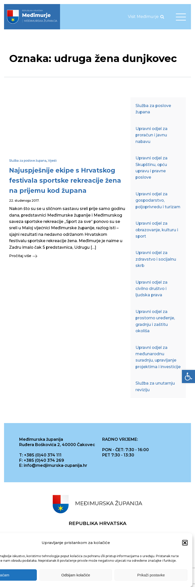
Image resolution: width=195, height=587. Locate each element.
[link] (188, 376)
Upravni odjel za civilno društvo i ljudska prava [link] (151, 289)
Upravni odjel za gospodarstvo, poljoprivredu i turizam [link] (157, 200)
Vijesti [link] (52, 160)
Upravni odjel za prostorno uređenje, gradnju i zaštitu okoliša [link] (155, 321)
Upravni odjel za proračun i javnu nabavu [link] (151, 135)
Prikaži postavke (151, 575)
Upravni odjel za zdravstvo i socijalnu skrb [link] (155, 259)
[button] (184, 543)
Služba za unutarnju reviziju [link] (155, 386)
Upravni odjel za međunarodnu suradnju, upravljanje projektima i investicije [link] (158, 357)
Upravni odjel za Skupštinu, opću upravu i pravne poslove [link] (151, 168)
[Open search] (162, 16)
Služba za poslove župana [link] (27, 160)
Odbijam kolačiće (75, 575)
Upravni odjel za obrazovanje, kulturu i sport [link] (156, 230)
